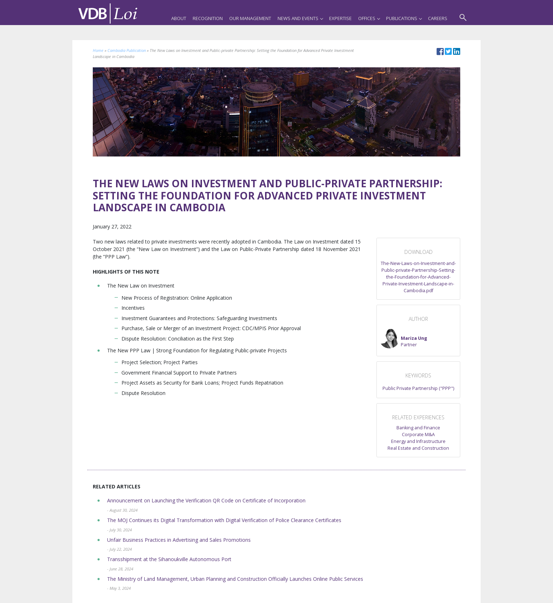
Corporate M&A (418, 434)
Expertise (340, 18)
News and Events (300, 18)
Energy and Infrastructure (418, 441)
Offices (369, 18)
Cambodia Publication (126, 50)
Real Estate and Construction (418, 448)
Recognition (208, 18)
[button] (403, 338)
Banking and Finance (418, 428)
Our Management (250, 18)
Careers (437, 18)
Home (98, 50)
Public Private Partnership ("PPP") (418, 388)
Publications (404, 18)
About (178, 18)
